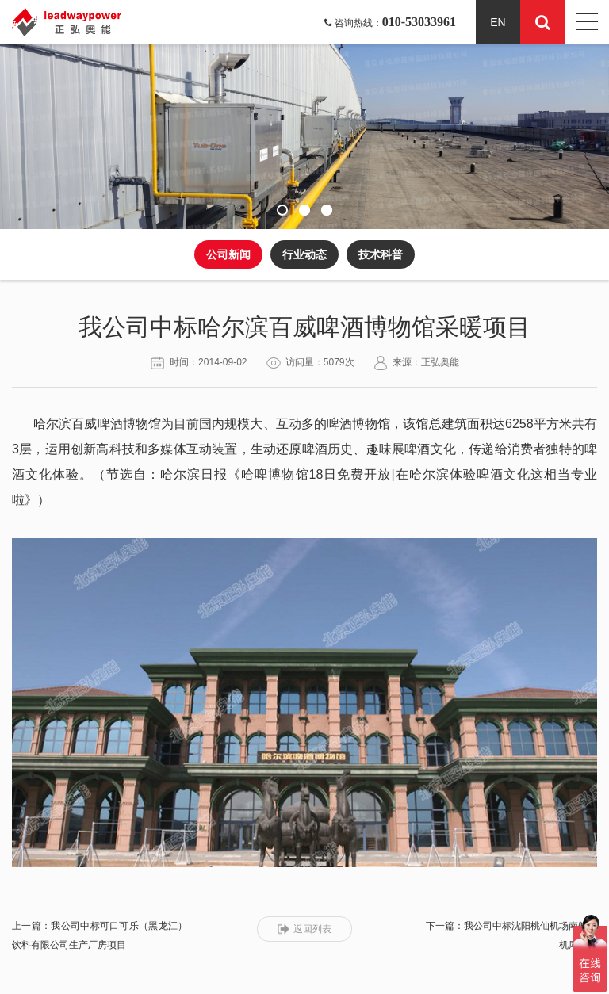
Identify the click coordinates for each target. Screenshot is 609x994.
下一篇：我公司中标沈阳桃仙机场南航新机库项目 (511, 935)
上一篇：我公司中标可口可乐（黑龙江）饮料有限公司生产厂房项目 (99, 935)
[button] (282, 210)
